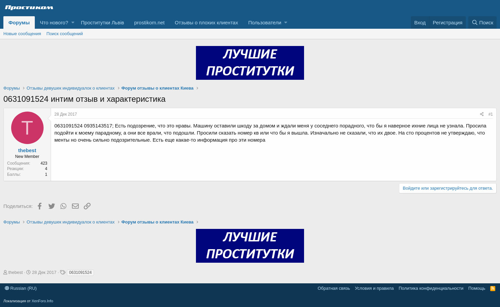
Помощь (476, 288)
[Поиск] (482, 22)
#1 (491, 114)
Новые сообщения (22, 33)
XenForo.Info (42, 301)
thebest (27, 150)
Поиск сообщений (65, 33)
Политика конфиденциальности (431, 288)
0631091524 (80, 272)
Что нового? (54, 22)
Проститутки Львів (102, 22)
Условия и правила (374, 288)
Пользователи (264, 22)
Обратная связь (334, 288)
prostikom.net (149, 22)
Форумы (19, 22)
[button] (73, 22)
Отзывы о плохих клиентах (206, 22)
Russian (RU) (21, 288)
